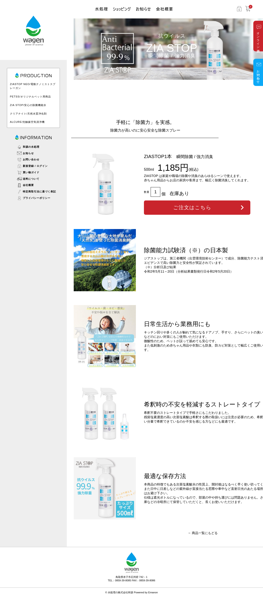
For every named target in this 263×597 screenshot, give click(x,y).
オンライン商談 (258, 38)
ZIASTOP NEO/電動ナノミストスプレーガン (33, 86)
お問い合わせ (258, 75)
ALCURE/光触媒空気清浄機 (27, 122)
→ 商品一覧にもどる (202, 533)
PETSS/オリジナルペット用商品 (30, 96)
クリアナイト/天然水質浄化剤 (28, 113)
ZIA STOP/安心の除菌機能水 (28, 105)
